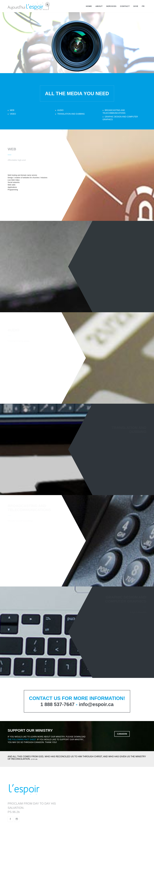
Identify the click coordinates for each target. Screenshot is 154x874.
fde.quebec (16, 847)
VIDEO (13, 114)
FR (143, 6)
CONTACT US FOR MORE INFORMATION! (77, 698)
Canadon (122, 734)
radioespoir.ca (18, 834)
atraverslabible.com (21, 860)
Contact (125, 6)
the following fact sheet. (22, 739)
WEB (12, 110)
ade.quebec (16, 853)
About (99, 6)
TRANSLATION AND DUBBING (71, 114)
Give (135, 6)
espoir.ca (15, 827)
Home (89, 6)
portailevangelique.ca (22, 840)
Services (111, 6)
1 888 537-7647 (57, 704)
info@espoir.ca (96, 704)
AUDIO (60, 110)
